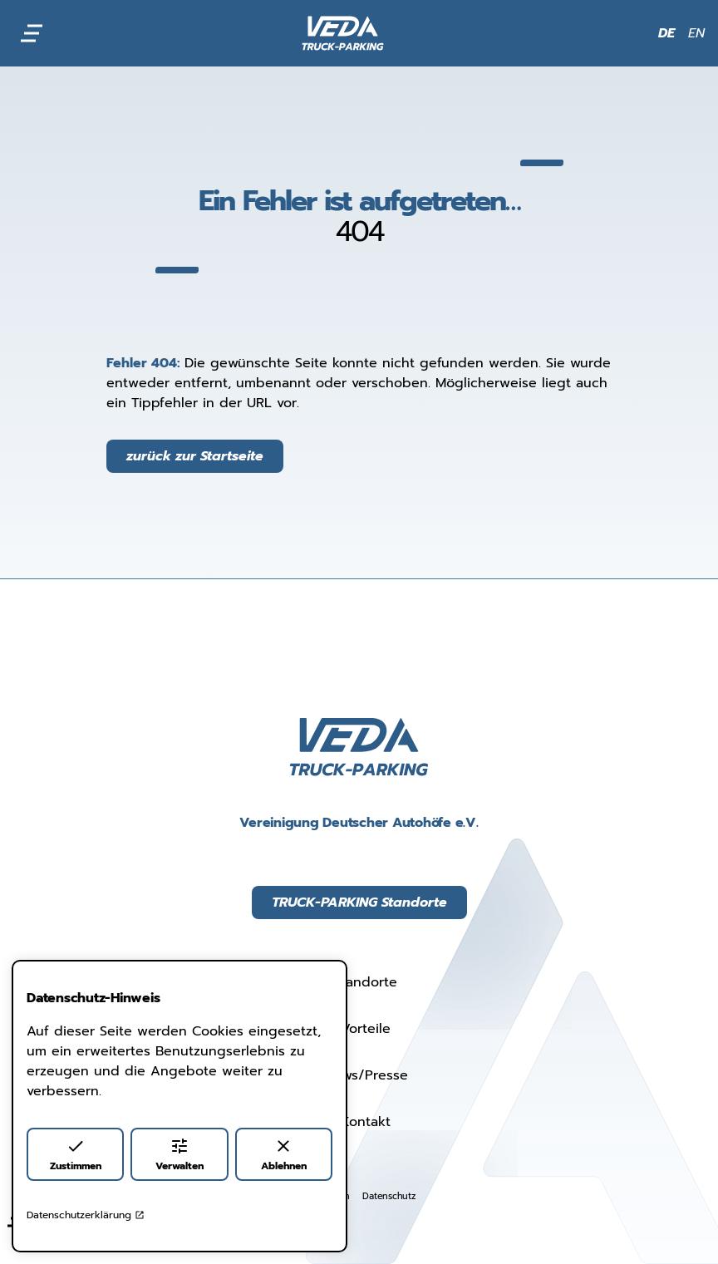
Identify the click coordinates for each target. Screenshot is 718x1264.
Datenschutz (388, 1196)
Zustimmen (75, 1154)
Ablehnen (284, 1154)
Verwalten (179, 1154)
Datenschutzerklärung (86, 1214)
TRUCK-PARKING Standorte (359, 902)
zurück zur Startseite (194, 456)
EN (696, 33)
